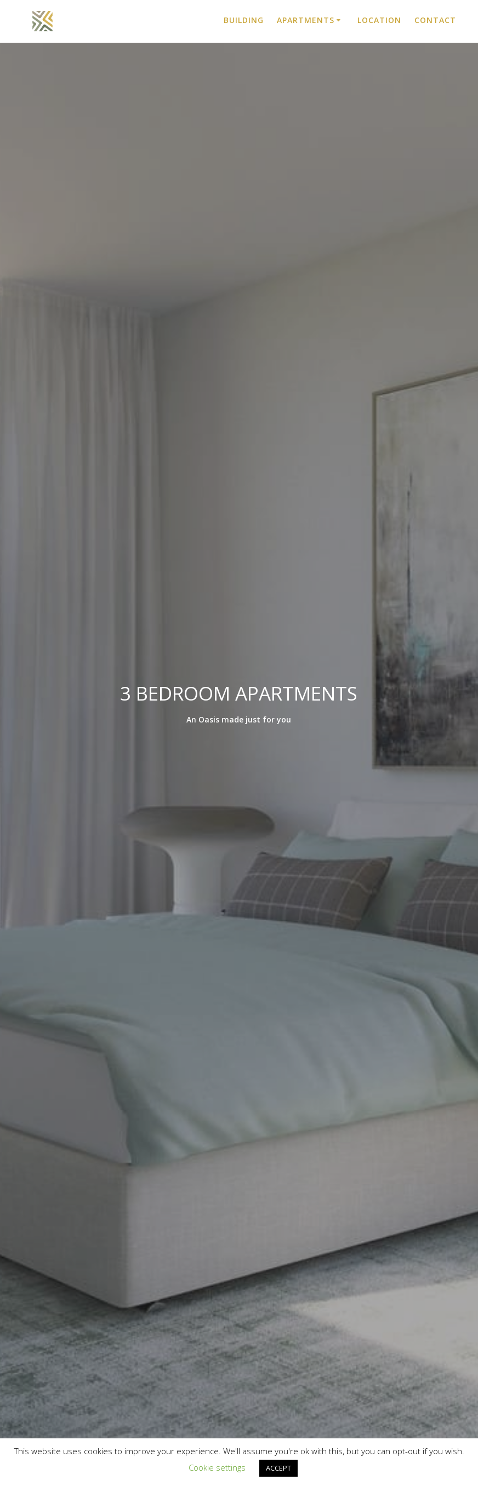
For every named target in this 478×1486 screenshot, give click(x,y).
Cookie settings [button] (217, 1467)
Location (379, 20)
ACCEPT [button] (278, 1468)
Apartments (305, 20)
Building (244, 20)
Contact (435, 20)
